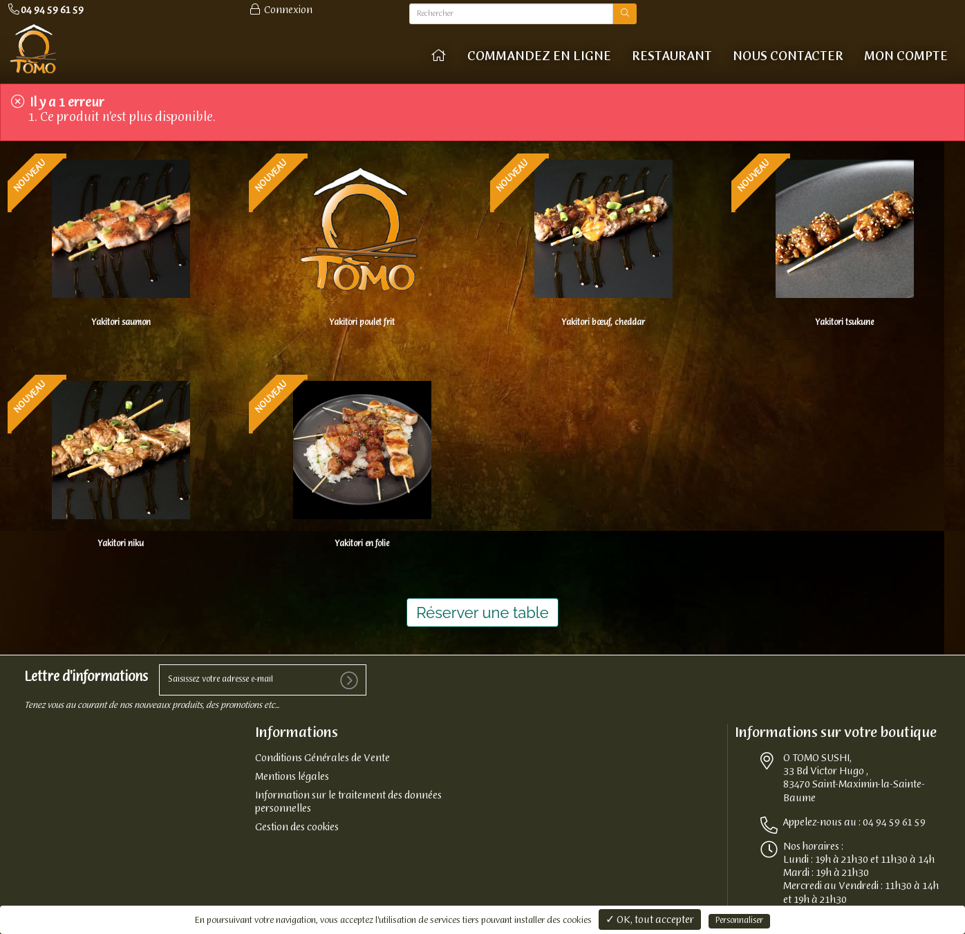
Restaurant (672, 57)
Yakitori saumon (121, 321)
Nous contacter (788, 57)
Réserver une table (482, 608)
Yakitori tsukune (844, 321)
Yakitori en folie (362, 540)
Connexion (280, 10)
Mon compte (906, 57)
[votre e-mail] (262, 675)
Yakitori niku (120, 540)
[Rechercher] (511, 13)
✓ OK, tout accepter (650, 920)
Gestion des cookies (297, 824)
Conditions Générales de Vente (322, 754)
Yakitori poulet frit (362, 321)
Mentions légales (292, 773)
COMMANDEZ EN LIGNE (539, 57)
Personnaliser (739, 921)
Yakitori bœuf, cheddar (603, 321)
